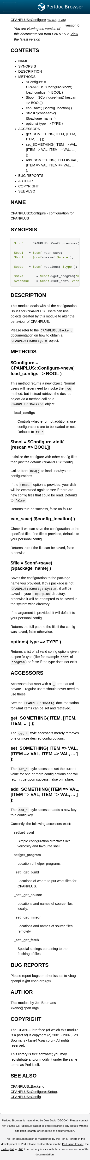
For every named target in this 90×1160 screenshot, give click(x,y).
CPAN (61, 20)
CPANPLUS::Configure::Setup (34, 1092)
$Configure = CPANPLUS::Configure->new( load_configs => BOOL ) (49, 87)
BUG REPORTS (30, 176)
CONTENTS (25, 50)
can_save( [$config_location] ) (49, 108)
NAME (23, 61)
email (48, 1125)
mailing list (7, 1149)
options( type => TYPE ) (44, 123)
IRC (20, 1149)
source (52, 20)
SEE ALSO (26, 191)
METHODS (27, 77)
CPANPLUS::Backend (27, 1086)
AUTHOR (25, 181)
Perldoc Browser (60, 7)
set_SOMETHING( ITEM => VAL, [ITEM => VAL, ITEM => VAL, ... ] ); (51, 150)
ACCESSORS (29, 129)
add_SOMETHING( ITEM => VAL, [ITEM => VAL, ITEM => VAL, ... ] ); (52, 165)
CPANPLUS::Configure (28, 20)
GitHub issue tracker (28, 1125)
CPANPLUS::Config (26, 1097)
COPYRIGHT (28, 186)
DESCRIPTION (30, 71)
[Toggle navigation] (9, 7)
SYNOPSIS (27, 66)
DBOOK (63, 1120)
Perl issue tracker (72, 1144)
